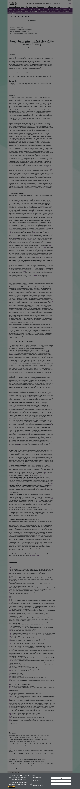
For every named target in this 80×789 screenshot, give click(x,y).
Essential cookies (35, 777)
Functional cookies (36, 780)
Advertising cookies (36, 783)
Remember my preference (61, 781)
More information (61, 783)
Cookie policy (12, 786)
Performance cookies (36, 785)
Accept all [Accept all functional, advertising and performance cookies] (61, 778)
